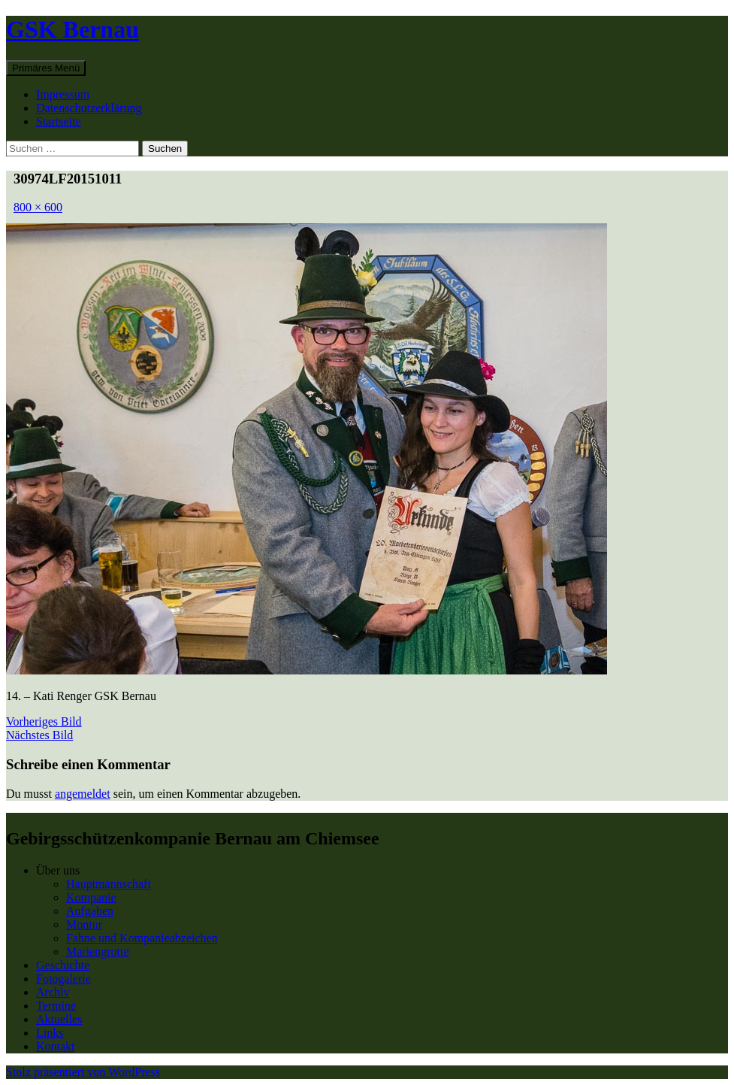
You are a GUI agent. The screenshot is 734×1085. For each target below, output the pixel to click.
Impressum (62, 94)
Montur (84, 924)
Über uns (58, 870)
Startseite (58, 121)
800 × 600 (38, 207)
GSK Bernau (72, 29)
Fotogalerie (63, 978)
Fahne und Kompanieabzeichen (142, 938)
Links (49, 1032)
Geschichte (62, 965)
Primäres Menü (46, 68)
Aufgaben (89, 911)
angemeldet (82, 793)
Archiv (52, 992)
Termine (56, 1005)
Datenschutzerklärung (88, 108)
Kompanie (91, 897)
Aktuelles (59, 1019)
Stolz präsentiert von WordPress (83, 1071)
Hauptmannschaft (108, 883)
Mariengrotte (97, 951)
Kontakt (55, 1046)
